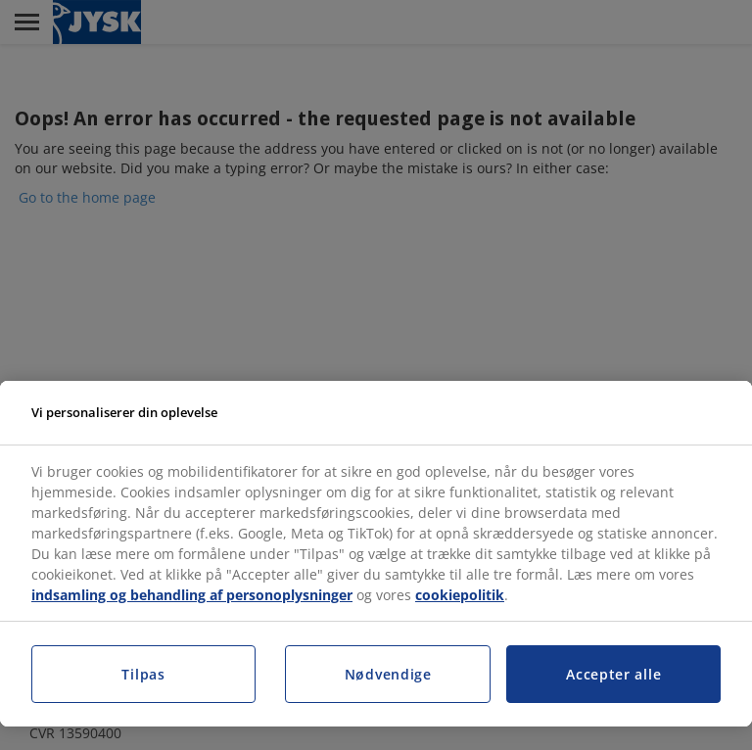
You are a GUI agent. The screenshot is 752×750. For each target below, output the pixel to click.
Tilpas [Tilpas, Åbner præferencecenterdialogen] (142, 674)
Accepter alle (613, 674)
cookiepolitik (459, 595)
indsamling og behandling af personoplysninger (191, 595)
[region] (376, 554)
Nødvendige (388, 674)
